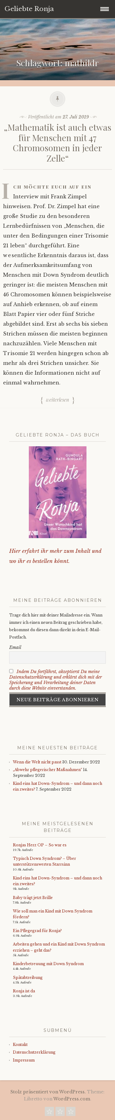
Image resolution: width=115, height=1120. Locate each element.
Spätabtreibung (28, 977)
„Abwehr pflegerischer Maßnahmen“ (47, 769)
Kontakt (20, 1044)
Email (15, 647)
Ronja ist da (24, 991)
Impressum (24, 1060)
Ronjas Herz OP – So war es (40, 845)
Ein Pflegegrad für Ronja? (37, 930)
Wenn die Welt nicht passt (37, 762)
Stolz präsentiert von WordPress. (48, 1092)
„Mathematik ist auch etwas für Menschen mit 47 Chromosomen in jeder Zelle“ (57, 143)
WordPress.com (71, 1099)
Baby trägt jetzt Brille (33, 897)
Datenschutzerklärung (34, 1052)
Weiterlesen (57, 400)
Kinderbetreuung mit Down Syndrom (48, 963)
